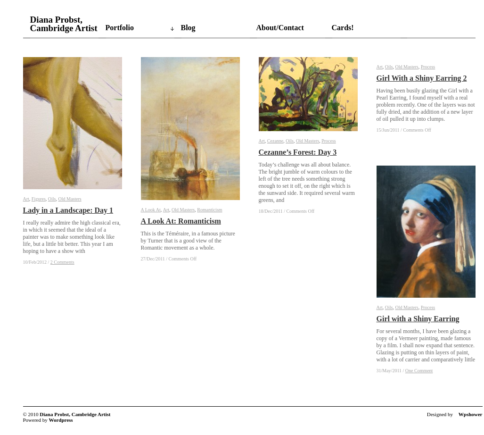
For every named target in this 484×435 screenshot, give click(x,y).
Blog (188, 28)
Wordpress (61, 420)
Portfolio (120, 28)
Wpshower (471, 414)
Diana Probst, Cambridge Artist (64, 24)
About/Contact (280, 28)
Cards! (343, 28)
